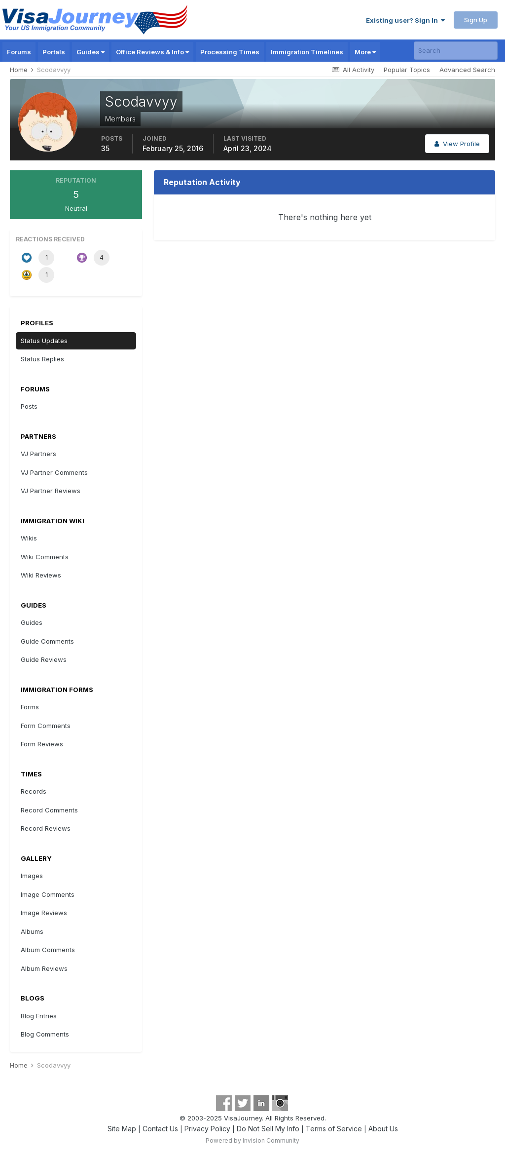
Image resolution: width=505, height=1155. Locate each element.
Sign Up (475, 20)
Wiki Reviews (41, 575)
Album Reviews (44, 968)
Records (33, 791)
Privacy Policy (207, 1128)
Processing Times (229, 52)
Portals (53, 52)
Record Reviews (46, 828)
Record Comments (49, 810)
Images (32, 876)
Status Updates (44, 341)
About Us (383, 1128)
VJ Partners (38, 454)
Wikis (29, 538)
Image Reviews (44, 913)
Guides (90, 52)
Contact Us (160, 1128)
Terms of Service (334, 1128)
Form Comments (46, 726)
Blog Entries (39, 1016)
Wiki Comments (45, 557)
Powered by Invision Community (252, 1140)
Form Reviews (42, 744)
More (365, 52)
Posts (29, 406)
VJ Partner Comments (54, 472)
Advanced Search (467, 70)
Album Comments (48, 950)
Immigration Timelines (307, 52)
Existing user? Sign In (405, 20)
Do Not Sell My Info (268, 1128)
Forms (30, 707)
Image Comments (47, 894)
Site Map (122, 1128)
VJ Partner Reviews (50, 491)
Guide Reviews (44, 659)
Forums (19, 52)
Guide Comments (47, 641)
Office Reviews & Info (152, 52)
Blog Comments (45, 1034)
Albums (32, 931)
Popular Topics (407, 70)
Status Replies (42, 359)
